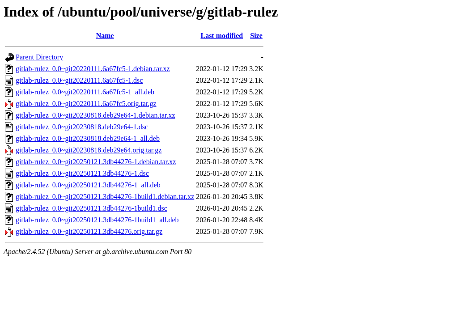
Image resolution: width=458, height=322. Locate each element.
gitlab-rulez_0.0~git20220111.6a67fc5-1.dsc (79, 80)
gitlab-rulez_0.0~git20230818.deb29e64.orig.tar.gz (88, 150)
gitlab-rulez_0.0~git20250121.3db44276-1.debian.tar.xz (96, 161)
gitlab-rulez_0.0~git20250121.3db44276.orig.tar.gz (89, 231)
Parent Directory (39, 57)
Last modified (221, 35)
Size (256, 35)
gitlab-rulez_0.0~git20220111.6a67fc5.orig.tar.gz (86, 103)
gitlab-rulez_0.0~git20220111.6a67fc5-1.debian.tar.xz (93, 68)
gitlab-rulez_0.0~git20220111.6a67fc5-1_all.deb (85, 92)
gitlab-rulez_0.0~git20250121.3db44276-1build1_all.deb (97, 220)
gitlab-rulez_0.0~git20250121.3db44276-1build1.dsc (91, 208)
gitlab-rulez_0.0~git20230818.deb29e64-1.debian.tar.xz (95, 115)
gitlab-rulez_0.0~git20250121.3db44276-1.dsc (82, 173)
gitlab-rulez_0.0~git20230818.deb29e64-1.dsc (82, 127)
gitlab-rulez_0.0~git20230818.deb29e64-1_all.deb (88, 138)
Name (105, 35)
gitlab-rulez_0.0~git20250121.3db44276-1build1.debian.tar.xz (105, 196)
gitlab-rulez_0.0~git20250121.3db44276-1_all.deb (88, 185)
